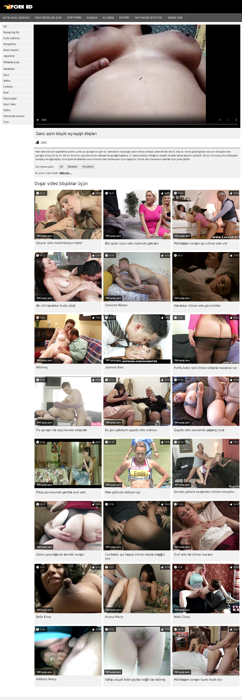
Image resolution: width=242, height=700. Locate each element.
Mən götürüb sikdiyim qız (122, 492)
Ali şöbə (108, 18)
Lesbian (8, 86)
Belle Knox (43, 617)
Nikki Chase (182, 617)
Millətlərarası (11, 62)
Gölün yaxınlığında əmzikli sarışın (60, 554)
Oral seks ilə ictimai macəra (193, 554)
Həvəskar (9, 68)
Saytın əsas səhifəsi (16, 18)
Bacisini (124, 17)
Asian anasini (11, 50)
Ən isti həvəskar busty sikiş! (55, 306)
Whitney (42, 367)
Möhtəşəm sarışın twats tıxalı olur (198, 680)
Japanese (9, 56)
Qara (6, 75)
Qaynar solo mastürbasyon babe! (59, 243)
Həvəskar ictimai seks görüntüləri (197, 306)
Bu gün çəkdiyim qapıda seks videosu (131, 430)
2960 (44, 142)
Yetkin (6, 80)
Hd (5, 26)
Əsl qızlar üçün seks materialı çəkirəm (132, 243)
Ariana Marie (114, 617)
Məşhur (92, 18)
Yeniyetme (9, 44)
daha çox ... (65, 173)
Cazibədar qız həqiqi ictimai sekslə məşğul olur (135, 556)
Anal (6, 92)
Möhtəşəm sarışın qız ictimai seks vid (200, 243)
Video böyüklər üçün (48, 18)
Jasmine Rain (114, 367)
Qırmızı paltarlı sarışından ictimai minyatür (204, 492)
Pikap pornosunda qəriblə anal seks (61, 492)
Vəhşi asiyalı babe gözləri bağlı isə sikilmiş (135, 680)
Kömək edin (175, 18)
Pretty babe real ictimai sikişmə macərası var (205, 368)
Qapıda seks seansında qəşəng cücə (199, 430)
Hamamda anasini (13, 116)
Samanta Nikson (116, 305)
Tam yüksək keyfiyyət (148, 18)
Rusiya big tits (11, 32)
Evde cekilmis (11, 38)
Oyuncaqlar (10, 98)
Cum (6, 122)
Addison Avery (46, 679)
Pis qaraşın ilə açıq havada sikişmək (61, 430)
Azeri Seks (9, 104)
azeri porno (74, 17)
